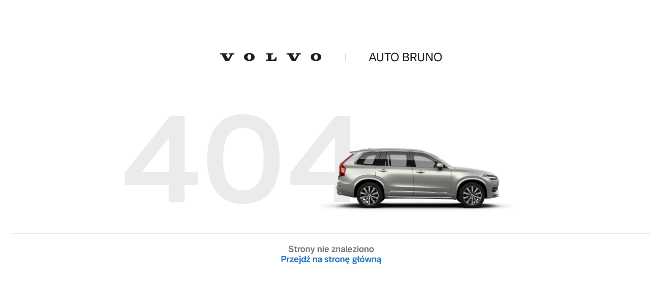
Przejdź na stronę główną (331, 259)
